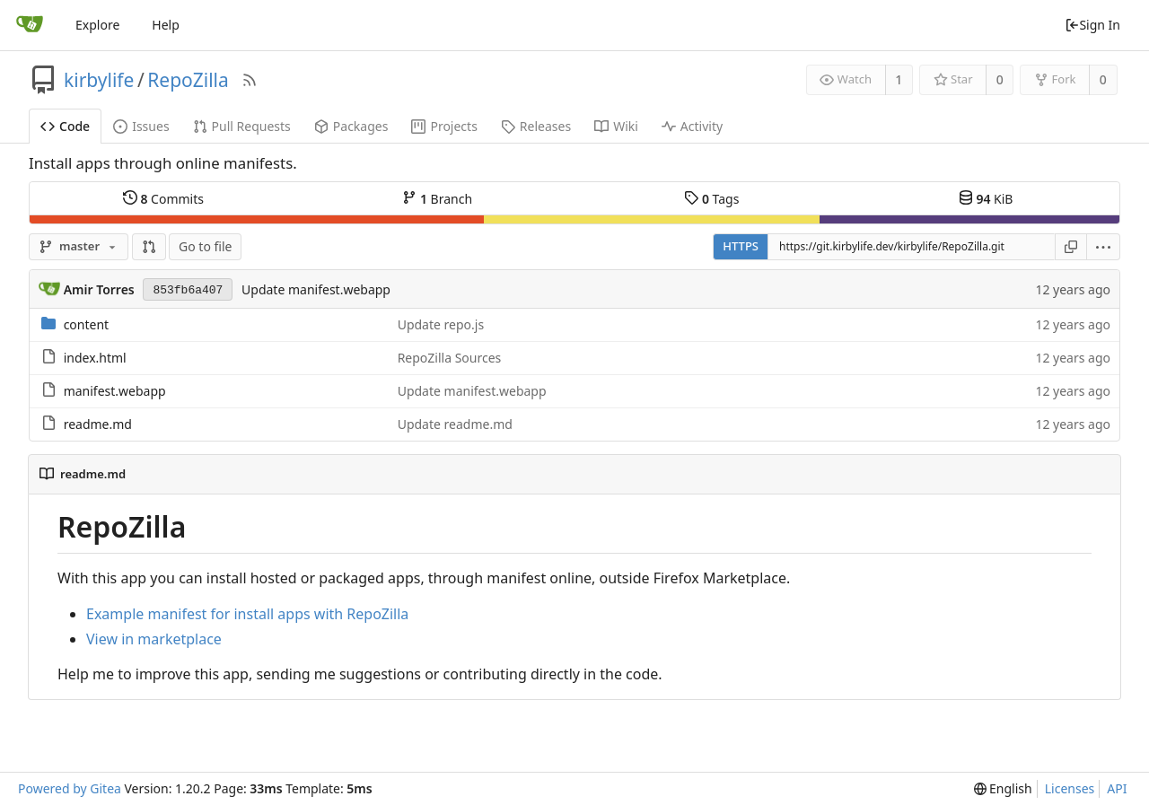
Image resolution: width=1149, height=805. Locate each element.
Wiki (616, 126)
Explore (97, 24)
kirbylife (99, 80)
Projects (444, 126)
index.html (95, 357)
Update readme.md (455, 424)
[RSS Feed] (249, 80)
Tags (711, 198)
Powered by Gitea (69, 788)
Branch (437, 198)
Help (166, 24)
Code (65, 126)
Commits (163, 198)
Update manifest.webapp (315, 289)
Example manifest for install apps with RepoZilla (247, 614)
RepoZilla (188, 80)
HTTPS (741, 246)
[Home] (29, 25)
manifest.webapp (115, 390)
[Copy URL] (1071, 246)
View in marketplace (154, 639)
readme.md (98, 424)
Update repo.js (441, 324)
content (87, 324)
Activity (692, 126)
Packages (351, 126)
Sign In (1092, 24)
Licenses (1070, 788)
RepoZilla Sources (450, 357)
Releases (536, 126)
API (1117, 788)
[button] (149, 246)
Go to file (205, 246)
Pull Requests (242, 126)
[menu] (1103, 246)
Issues (141, 126)
